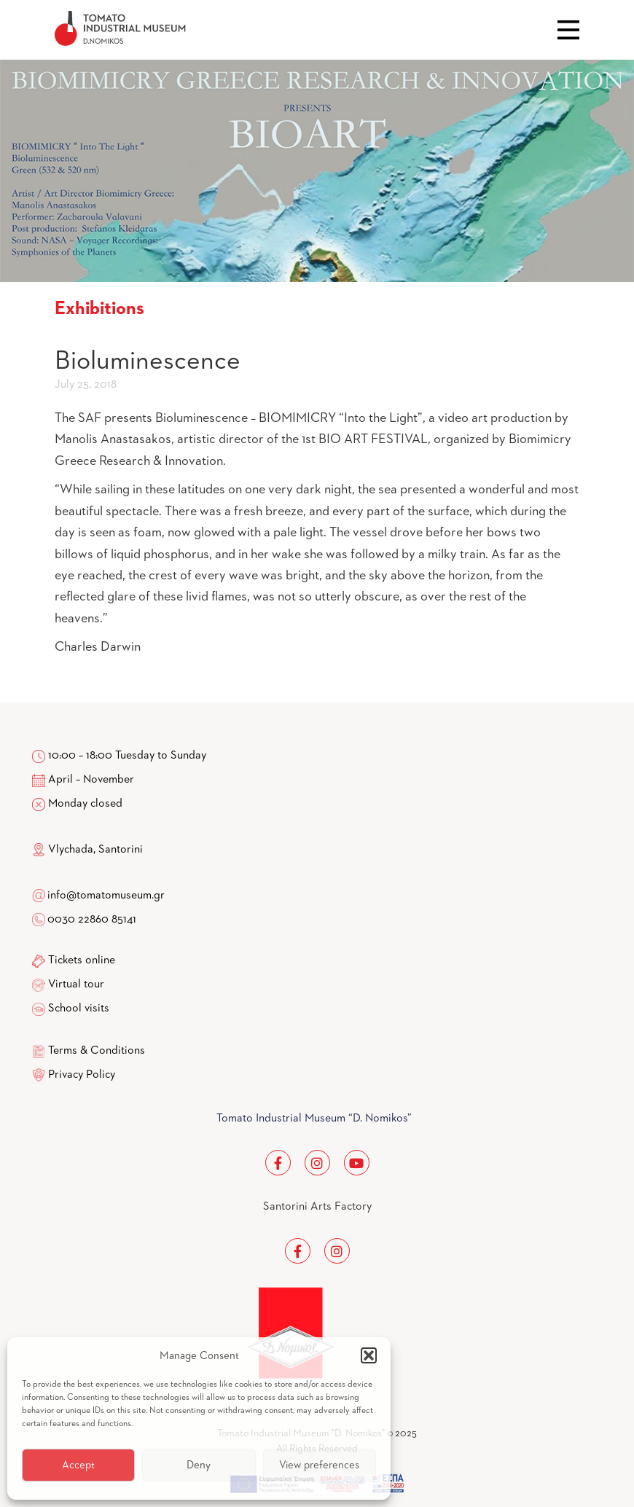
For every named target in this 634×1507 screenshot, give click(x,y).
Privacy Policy (81, 1075)
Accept (78, 1465)
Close (568, 30)
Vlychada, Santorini (87, 850)
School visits (78, 1008)
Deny (199, 1465)
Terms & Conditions (96, 1051)
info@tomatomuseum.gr (106, 895)
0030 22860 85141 (90, 919)
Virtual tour (76, 984)
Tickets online (81, 960)
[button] (368, 1355)
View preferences (319, 1465)
